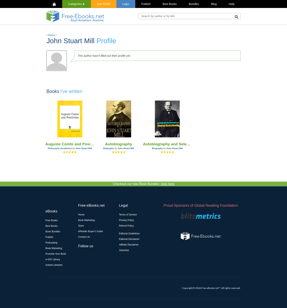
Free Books (51, 220)
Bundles (194, 4)
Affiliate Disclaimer (129, 244)
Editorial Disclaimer (129, 239)
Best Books (170, 4)
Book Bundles (52, 231)
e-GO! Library (52, 259)
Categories (76, 4)
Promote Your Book (55, 253)
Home (51, 35)
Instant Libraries (53, 265)
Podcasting (51, 242)
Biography (108, 148)
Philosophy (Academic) (60, 148)
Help (232, 4)
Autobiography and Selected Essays (167, 144)
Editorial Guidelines (129, 233)
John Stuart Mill (84, 148)
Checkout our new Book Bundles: (143, 184)
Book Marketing (53, 248)
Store (81, 225)
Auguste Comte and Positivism (69, 144)
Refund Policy (126, 225)
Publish (145, 4)
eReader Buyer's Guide (90, 231)
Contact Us (84, 237)
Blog (214, 4)
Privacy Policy (126, 220)
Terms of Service (128, 214)
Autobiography (118, 144)
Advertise (124, 250)
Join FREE (103, 4)
